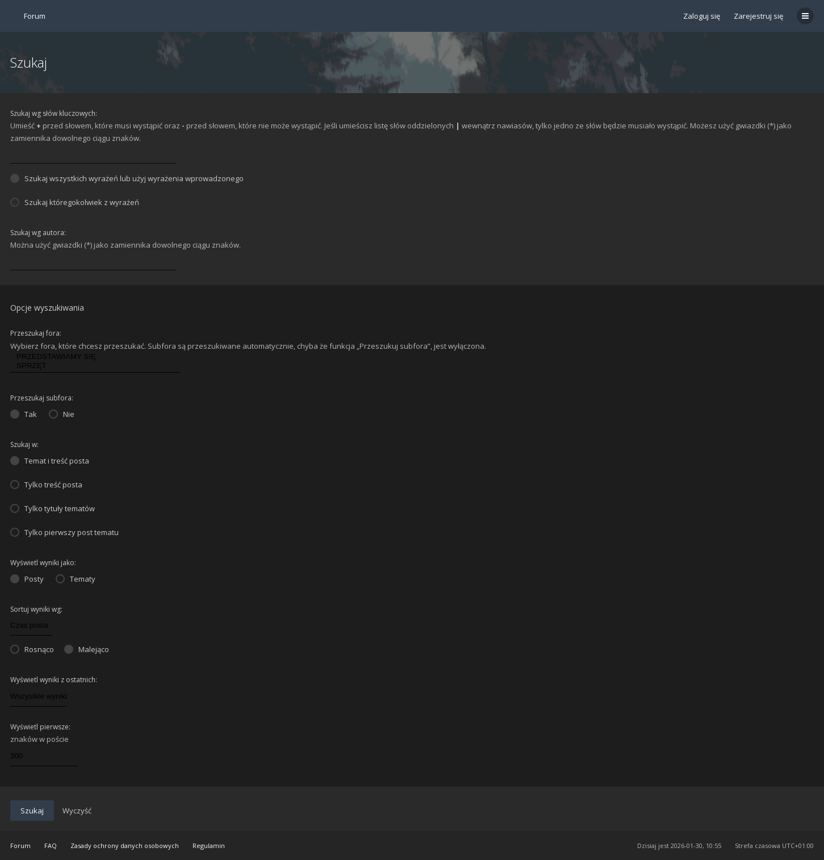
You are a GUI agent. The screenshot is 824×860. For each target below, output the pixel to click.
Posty (27, 579)
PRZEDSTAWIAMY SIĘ (94, 356)
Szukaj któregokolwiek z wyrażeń (74, 202)
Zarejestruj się (758, 16)
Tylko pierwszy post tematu (64, 532)
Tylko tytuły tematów (52, 508)
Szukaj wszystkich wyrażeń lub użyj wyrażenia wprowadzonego (127, 178)
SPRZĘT (94, 365)
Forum (20, 845)
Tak (23, 414)
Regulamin (209, 845)
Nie (61, 414)
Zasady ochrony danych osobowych (124, 845)
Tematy (75, 579)
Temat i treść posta (49, 461)
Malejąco (86, 649)
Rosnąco (32, 649)
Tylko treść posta (46, 484)
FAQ (50, 845)
